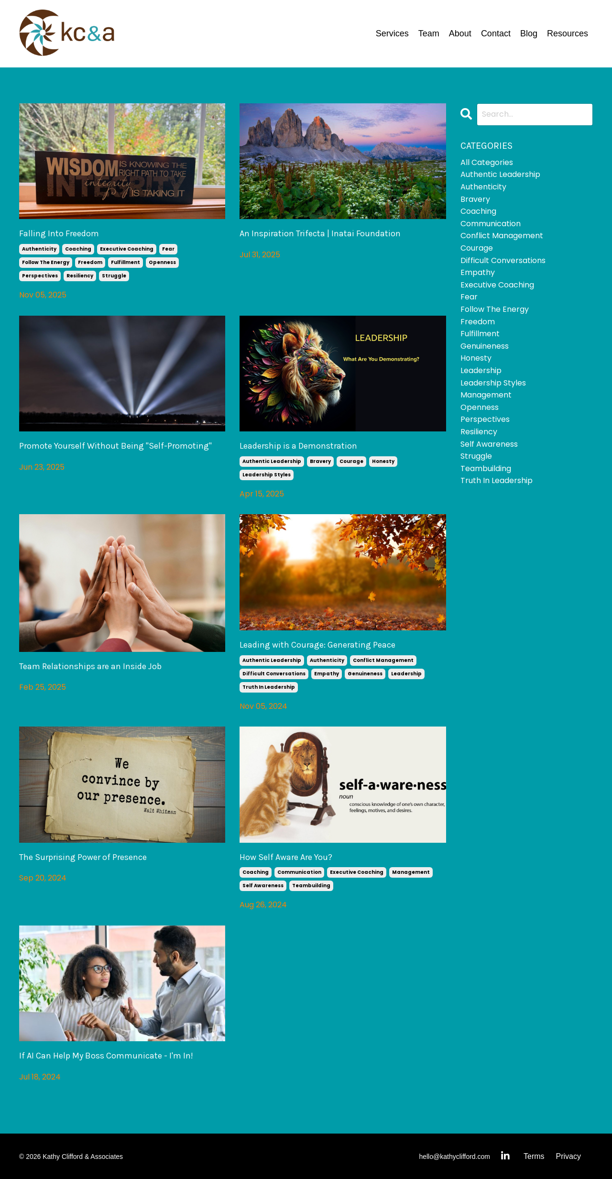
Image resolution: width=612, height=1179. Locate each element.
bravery (320, 461)
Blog (528, 33)
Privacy (568, 1156)
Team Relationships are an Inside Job (90, 666)
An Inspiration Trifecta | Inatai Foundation (320, 234)
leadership (406, 673)
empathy (326, 673)
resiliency (79, 275)
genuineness (365, 673)
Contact (496, 33)
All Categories (486, 162)
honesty (383, 461)
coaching (78, 249)
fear (168, 249)
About (460, 33)
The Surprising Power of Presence (83, 857)
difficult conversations (274, 673)
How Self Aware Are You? (286, 857)
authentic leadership (271, 461)
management (411, 872)
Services (392, 33)
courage (351, 461)
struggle (114, 275)
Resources (567, 33)
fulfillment (125, 262)
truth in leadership (268, 687)
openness (162, 262)
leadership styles (266, 474)
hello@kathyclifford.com (454, 1156)
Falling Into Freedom (59, 234)
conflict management (383, 660)
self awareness (263, 885)
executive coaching (126, 249)
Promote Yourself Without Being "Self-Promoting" (115, 446)
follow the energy (45, 262)
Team (428, 33)
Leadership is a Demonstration (298, 446)
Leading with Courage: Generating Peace (317, 645)
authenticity (39, 249)
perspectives (40, 275)
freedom (90, 262)
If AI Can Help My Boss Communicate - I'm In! (106, 1056)
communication (299, 872)
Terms (534, 1156)
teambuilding (311, 885)
